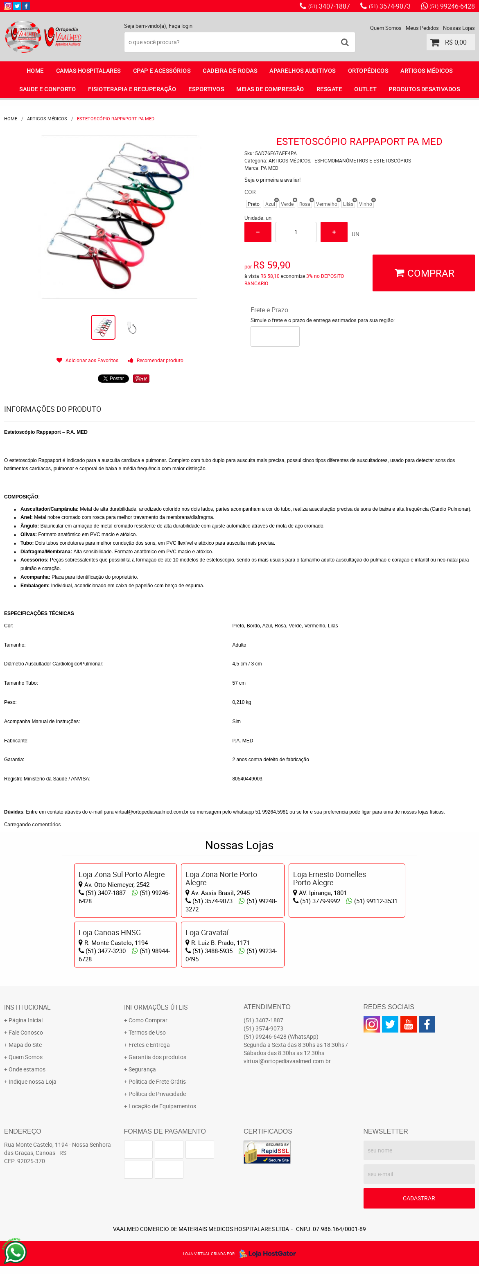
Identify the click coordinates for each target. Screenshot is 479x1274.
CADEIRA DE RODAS (230, 70)
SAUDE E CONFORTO (47, 89)
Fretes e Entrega (149, 1045)
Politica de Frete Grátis (157, 1081)
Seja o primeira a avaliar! (272, 179)
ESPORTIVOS (206, 89)
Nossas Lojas (459, 28)
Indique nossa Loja (32, 1081)
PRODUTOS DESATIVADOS (424, 89)
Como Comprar (148, 1020)
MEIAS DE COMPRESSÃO (270, 89)
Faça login (180, 25)
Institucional (27, 1007)
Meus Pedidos (422, 28)
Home (35, 70)
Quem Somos (386, 28)
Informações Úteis (156, 1007)
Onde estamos (27, 1069)
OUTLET (365, 89)
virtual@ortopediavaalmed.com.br (152, 812)
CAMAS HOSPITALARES (88, 70)
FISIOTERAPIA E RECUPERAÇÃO (132, 89)
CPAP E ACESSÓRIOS (162, 70)
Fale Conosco (26, 1032)
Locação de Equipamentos (162, 1106)
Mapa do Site (25, 1045)
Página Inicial (26, 1020)
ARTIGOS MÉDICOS (426, 70)
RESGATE (329, 89)
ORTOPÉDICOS (368, 70)
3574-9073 (390, 6)
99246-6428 (452, 6)
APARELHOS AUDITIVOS (302, 70)
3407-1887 (329, 6)
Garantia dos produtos (157, 1057)
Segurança (142, 1069)
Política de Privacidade (157, 1094)
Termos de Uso (147, 1032)
